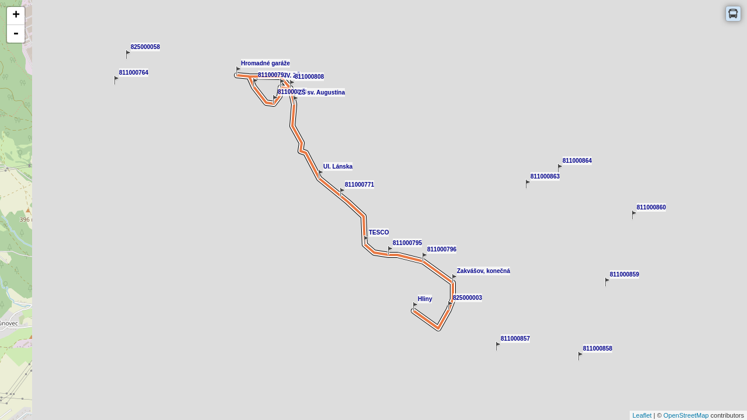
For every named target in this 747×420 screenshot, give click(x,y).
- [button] (16, 34)
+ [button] (16, 15)
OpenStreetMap (686, 415)
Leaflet (642, 415)
